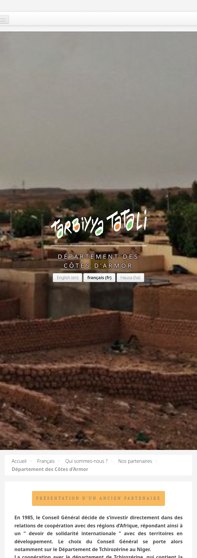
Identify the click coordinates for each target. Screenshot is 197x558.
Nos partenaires (135, 461)
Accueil (19, 461)
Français (46, 461)
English (22, 119)
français (54, 119)
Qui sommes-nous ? (86, 461)
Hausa (85, 119)
